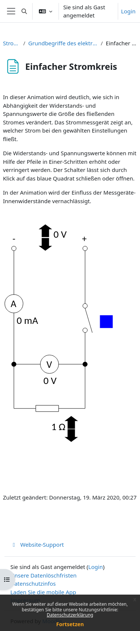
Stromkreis (11, 43)
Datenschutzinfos (33, 583)
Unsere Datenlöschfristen (43, 575)
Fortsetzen (70, 624)
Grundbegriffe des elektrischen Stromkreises (63, 43)
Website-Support (37, 544)
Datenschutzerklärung (70, 615)
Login (128, 11)
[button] (24, 11)
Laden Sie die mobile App (43, 592)
